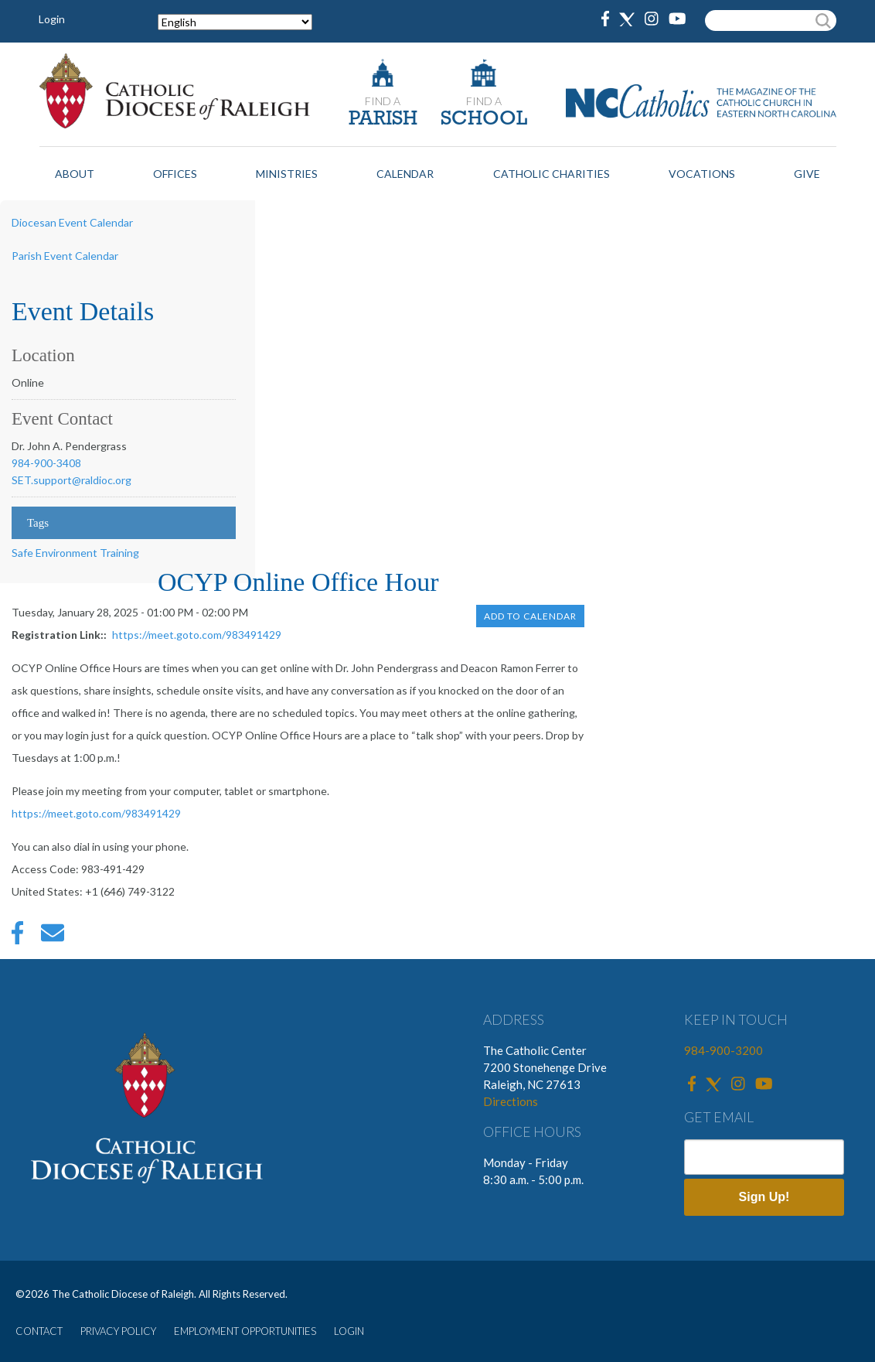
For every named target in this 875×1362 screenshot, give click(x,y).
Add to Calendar (530, 616)
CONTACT (39, 1331)
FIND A (382, 101)
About (74, 173)
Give (807, 173)
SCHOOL (484, 119)
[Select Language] (235, 22)
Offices (175, 173)
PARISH (383, 119)
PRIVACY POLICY (118, 1331)
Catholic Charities (551, 173)
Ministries (287, 173)
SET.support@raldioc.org (71, 479)
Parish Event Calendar (65, 255)
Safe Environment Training (75, 552)
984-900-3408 (46, 462)
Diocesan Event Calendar (72, 222)
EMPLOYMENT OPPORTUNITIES (245, 1331)
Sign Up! (764, 1196)
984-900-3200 (723, 1050)
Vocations (702, 173)
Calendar (405, 173)
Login (52, 19)
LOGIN (349, 1331)
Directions (510, 1101)
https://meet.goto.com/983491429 (196, 634)
